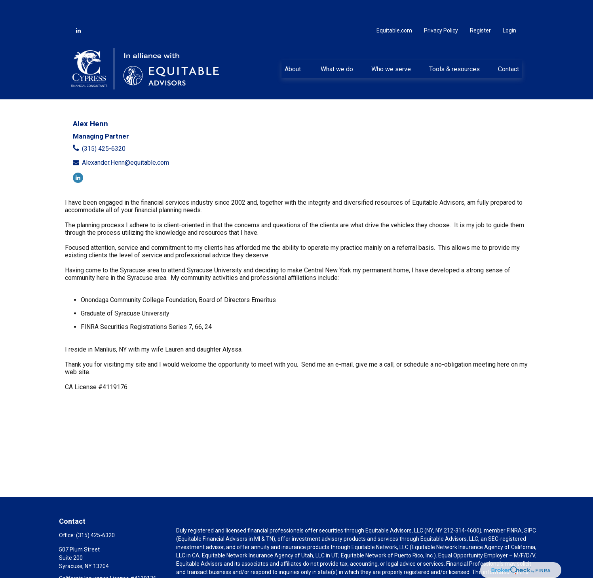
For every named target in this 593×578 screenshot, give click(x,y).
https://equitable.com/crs (208, 566)
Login (509, 8)
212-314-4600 (461, 508)
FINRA (514, 508)
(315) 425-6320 (103, 126)
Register (480, 8)
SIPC (530, 508)
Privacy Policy (441, 8)
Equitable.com (394, 8)
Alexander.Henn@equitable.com (125, 140)
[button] (293, 46)
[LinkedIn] (78, 8)
